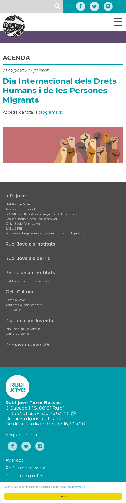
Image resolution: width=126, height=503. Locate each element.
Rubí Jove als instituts (30, 244)
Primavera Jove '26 (27, 344)
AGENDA (16, 57)
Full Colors (14, 310)
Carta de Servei (18, 333)
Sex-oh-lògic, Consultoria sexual (31, 219)
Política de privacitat (26, 467)
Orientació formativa (23, 223)
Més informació (76, 487)
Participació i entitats (30, 272)
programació (50, 112)
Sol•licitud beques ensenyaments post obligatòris (45, 233)
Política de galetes (24, 475)
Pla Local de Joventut (30, 320)
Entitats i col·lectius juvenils (27, 281)
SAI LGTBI (14, 228)
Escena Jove (15, 300)
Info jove (16, 196)
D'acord (63, 496)
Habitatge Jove (18, 204)
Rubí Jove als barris (28, 258)
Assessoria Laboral (20, 209)
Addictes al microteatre (24, 305)
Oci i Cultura (19, 291)
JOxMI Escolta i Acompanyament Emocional (42, 214)
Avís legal (15, 460)
